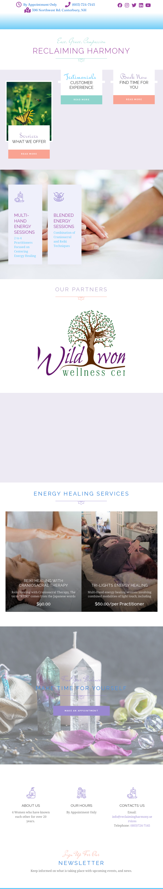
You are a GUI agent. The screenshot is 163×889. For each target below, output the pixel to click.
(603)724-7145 (140, 826)
